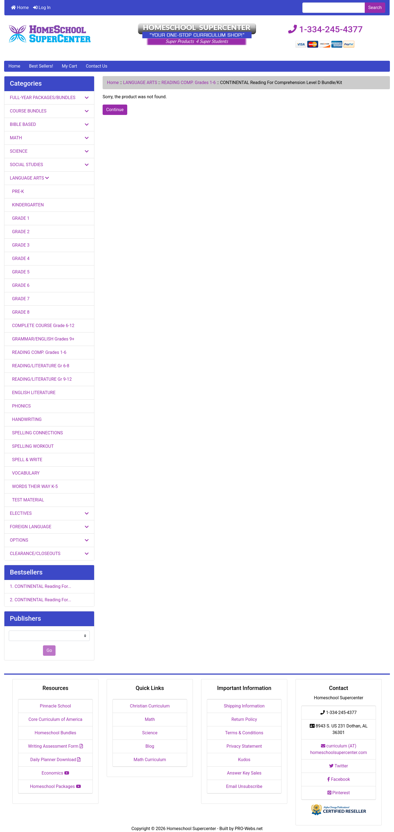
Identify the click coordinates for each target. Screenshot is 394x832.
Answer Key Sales (244, 773)
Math (150, 719)
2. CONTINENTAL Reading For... (40, 599)
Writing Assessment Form (55, 746)
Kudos (244, 759)
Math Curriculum (150, 759)
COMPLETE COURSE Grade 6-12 (42, 325)
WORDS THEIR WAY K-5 (34, 486)
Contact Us (97, 66)
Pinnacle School (55, 706)
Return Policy (244, 719)
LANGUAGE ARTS (140, 82)
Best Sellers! (41, 66)
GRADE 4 (20, 258)
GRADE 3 (20, 245)
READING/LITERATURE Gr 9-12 (41, 379)
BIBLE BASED (49, 124)
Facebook (338, 779)
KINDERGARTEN (27, 204)
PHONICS (20, 406)
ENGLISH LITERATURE (33, 392)
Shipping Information (244, 706)
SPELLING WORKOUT (32, 446)
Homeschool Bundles (55, 732)
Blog (150, 746)
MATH (49, 137)
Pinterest (339, 792)
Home (20, 7)
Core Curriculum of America (55, 719)
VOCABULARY (25, 473)
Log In (42, 7)
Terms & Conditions (244, 732)
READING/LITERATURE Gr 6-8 (39, 365)
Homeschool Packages (55, 786)
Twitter (338, 766)
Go (49, 650)
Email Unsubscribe (244, 786)
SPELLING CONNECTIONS (36, 432)
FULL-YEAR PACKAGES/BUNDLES (49, 97)
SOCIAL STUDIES (49, 164)
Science (150, 732)
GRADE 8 (20, 312)
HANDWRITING (26, 419)
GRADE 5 (20, 272)
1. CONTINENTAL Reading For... (40, 586)
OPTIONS (49, 540)
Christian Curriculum (150, 706)
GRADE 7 (20, 298)
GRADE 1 (20, 218)
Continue (115, 109)
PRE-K (17, 191)
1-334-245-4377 (325, 29)
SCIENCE (49, 151)
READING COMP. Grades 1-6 (188, 82)
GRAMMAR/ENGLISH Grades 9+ (42, 339)
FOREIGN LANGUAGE (49, 526)
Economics (55, 773)
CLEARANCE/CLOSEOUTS (49, 553)
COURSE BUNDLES (49, 111)
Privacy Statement (244, 746)
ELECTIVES (49, 513)
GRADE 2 (20, 231)
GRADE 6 (20, 285)
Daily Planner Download (55, 759)
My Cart (69, 66)
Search (375, 7)
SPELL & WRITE (26, 459)
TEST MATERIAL (27, 499)
